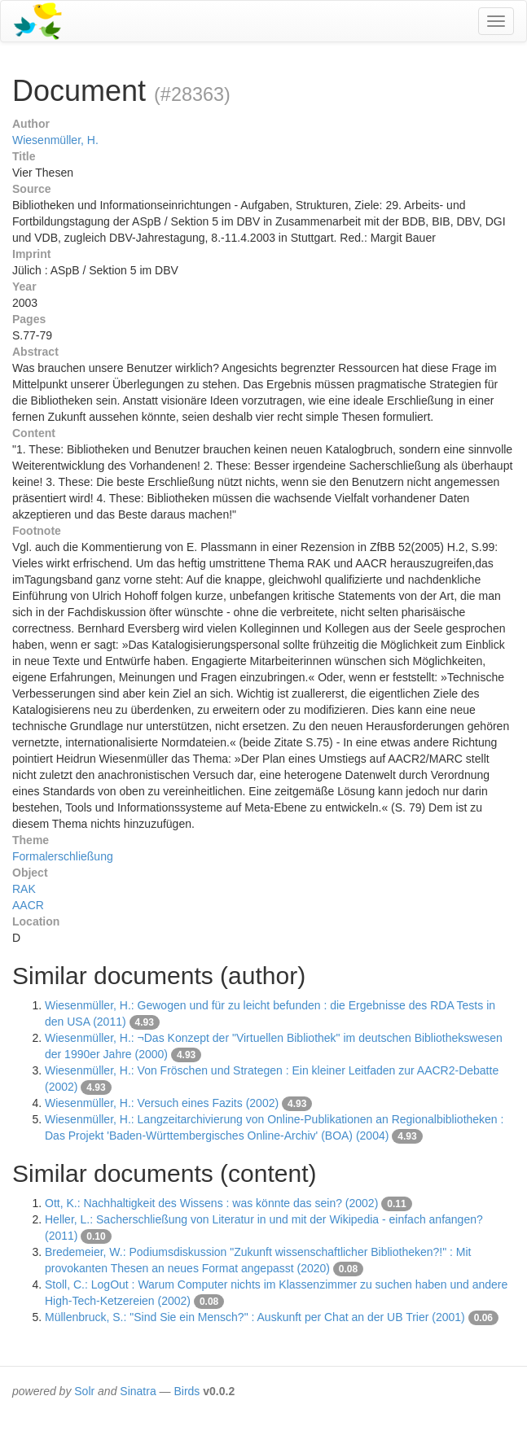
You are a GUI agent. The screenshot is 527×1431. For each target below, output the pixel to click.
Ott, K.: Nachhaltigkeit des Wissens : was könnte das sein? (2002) (211, 1203)
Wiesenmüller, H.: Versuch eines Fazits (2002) (162, 1102)
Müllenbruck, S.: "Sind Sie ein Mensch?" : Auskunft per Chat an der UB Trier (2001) (255, 1317)
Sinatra (138, 1391)
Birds (186, 1391)
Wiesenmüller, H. (55, 140)
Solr (84, 1391)
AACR (28, 905)
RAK (24, 888)
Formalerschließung (62, 856)
